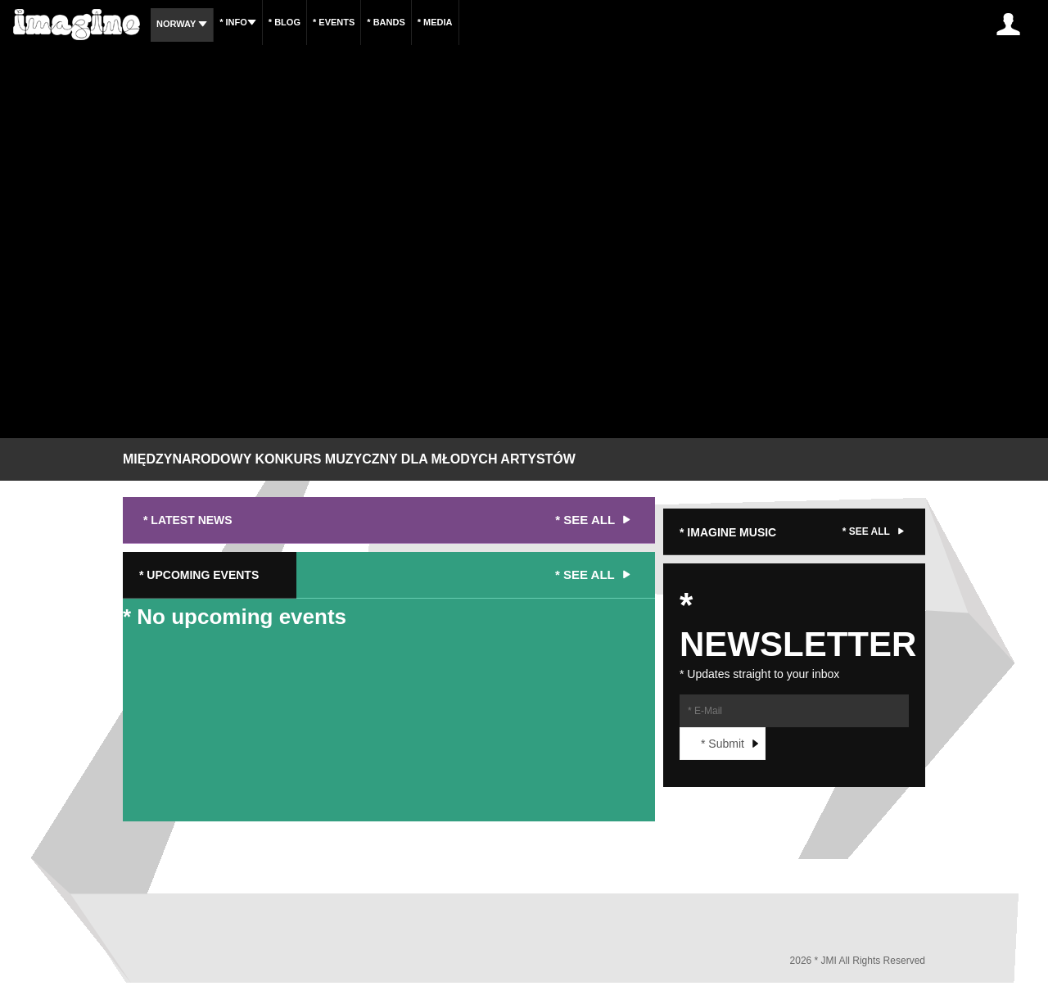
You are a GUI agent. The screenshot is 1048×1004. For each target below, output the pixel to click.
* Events (334, 22)
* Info (237, 22)
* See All (595, 520)
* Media (435, 22)
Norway (181, 24)
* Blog (284, 22)
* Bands (385, 22)
